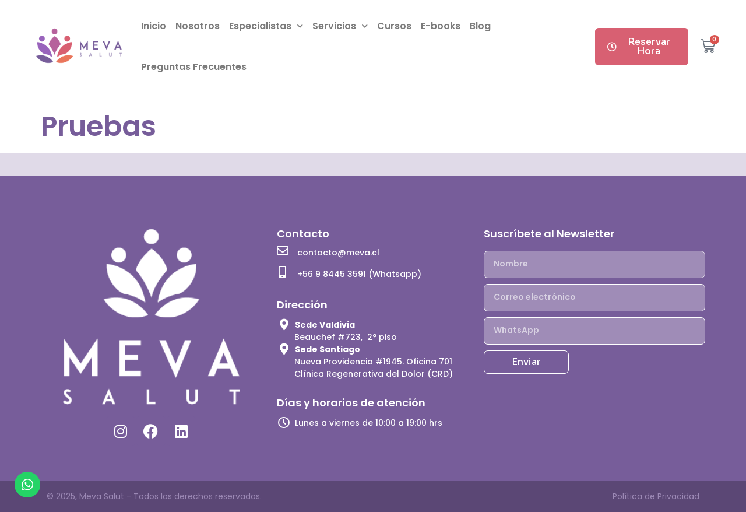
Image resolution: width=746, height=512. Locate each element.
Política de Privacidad (656, 496)
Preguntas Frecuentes (194, 66)
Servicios (340, 26)
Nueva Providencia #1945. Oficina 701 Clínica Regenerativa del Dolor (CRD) (373, 368)
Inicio (153, 26)
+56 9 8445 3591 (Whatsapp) (359, 274)
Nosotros (197, 26)
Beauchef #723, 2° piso (345, 337)
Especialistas (266, 26)
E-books (440, 26)
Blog (480, 26)
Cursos (394, 26)
